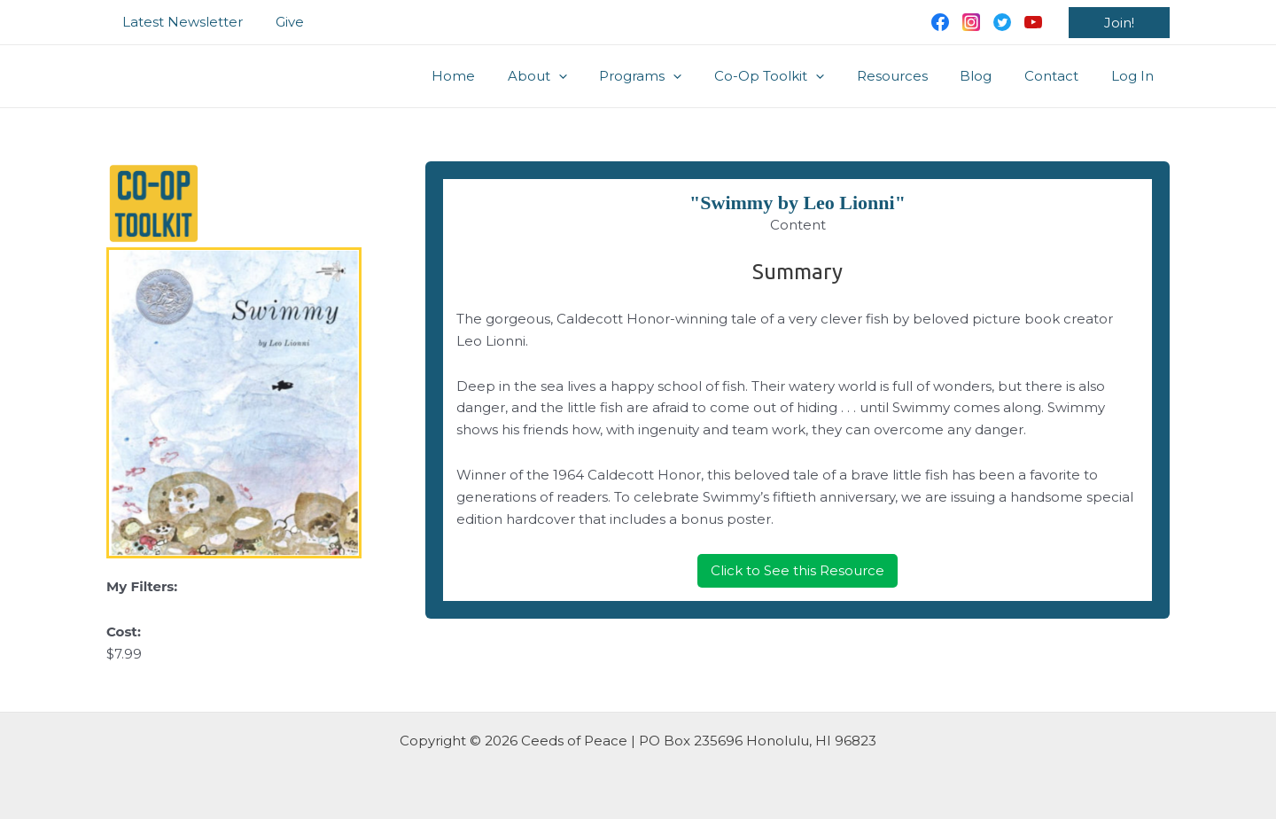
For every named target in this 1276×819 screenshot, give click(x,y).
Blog (991, 75)
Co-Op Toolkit (796, 76)
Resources (912, 75)
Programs (673, 76)
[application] (596, 76)
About (575, 76)
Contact (1060, 75)
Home (497, 75)
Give (281, 21)
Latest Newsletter (180, 21)
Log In (1135, 75)
